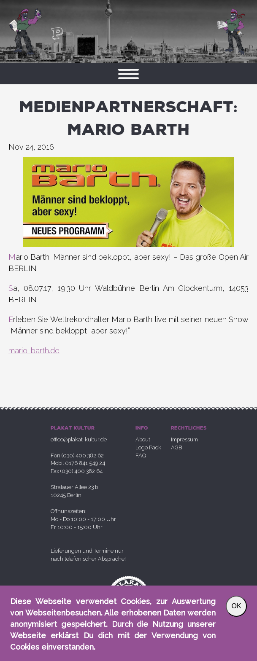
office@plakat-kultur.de (79, 439)
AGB (176, 447)
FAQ (140, 455)
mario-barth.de (34, 350)
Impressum (184, 439)
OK (236, 606)
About (142, 439)
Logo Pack (148, 447)
